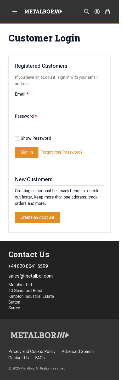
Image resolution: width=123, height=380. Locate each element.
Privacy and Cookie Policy (31, 351)
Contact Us (18, 357)
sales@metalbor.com (30, 276)
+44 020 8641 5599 (28, 266)
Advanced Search (78, 351)
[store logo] (43, 11)
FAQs (40, 357)
